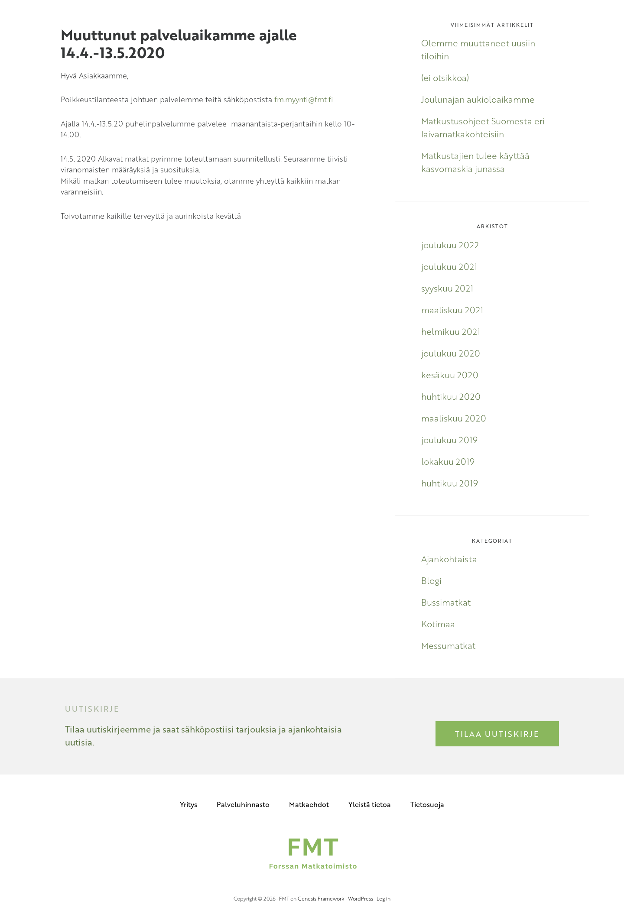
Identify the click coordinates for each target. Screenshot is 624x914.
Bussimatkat (446, 602)
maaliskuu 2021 (452, 309)
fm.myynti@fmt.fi (303, 99)
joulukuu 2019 (449, 439)
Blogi (431, 580)
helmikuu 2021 (450, 331)
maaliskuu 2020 (453, 418)
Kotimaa (438, 623)
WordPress (360, 898)
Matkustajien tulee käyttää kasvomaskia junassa (475, 162)
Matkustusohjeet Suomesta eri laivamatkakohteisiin (483, 127)
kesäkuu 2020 (449, 374)
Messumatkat (448, 645)
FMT (284, 898)
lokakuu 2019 (447, 461)
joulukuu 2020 (450, 353)
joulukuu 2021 (449, 266)
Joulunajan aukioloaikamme (478, 99)
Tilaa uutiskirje (497, 733)
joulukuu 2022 (450, 244)
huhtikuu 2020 (451, 396)
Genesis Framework (321, 898)
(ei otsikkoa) (445, 77)
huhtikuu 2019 (449, 482)
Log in (383, 898)
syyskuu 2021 (447, 288)
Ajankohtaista (449, 558)
